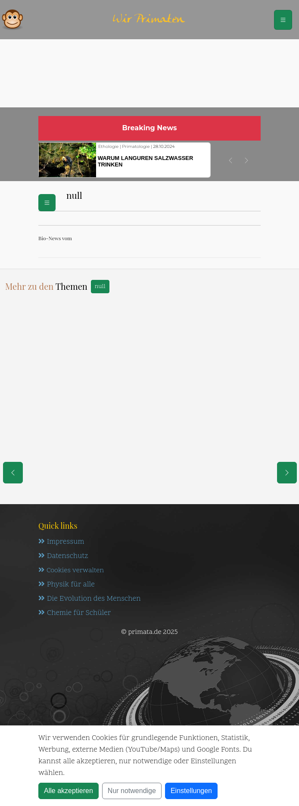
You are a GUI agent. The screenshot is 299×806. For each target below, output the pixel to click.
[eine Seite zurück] (13, 472)
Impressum (61, 542)
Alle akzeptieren (68, 790)
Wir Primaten (148, 19)
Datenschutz (63, 556)
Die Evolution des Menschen (89, 599)
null (100, 286)
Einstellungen (191, 790)
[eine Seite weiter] (287, 472)
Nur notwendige (132, 790)
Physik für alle (66, 585)
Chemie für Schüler (74, 613)
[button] (230, 160)
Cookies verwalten (71, 570)
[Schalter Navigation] (283, 20)
